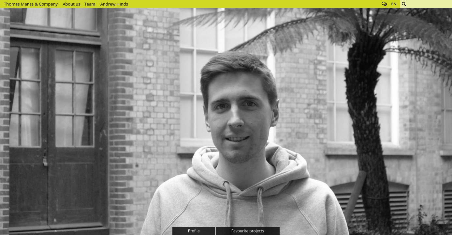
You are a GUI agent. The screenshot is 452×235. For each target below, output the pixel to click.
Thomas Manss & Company (31, 4)
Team (89, 4)
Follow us (384, 4)
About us (71, 4)
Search (404, 4)
